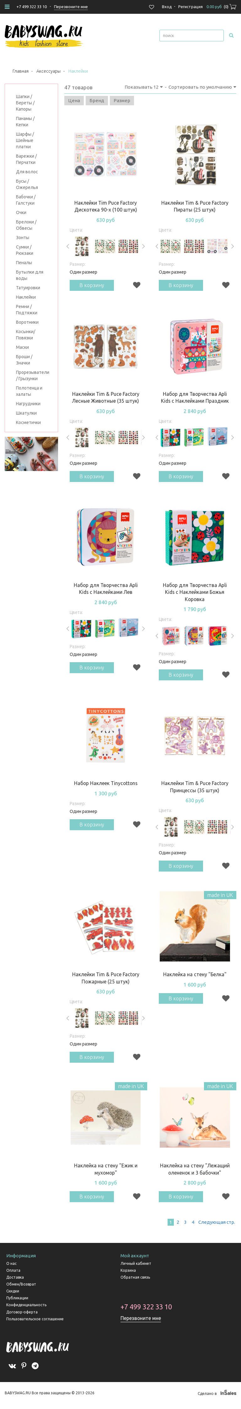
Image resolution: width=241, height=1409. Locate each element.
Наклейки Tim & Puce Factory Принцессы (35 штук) (195, 789)
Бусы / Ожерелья (27, 184)
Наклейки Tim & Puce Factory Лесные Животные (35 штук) (106, 398)
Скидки (12, 1295)
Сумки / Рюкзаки (24, 250)
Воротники (27, 322)
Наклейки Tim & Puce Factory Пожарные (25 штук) (106, 980)
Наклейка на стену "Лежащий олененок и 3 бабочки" (195, 1172)
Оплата (13, 1275)
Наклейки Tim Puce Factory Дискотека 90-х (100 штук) (105, 206)
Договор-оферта (22, 1316)
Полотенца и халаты (29, 391)
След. (216, 1226)
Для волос (27, 171)
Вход (167, 6)
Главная (21, 71)
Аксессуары (48, 71)
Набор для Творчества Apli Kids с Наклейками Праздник (194, 398)
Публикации (17, 1303)
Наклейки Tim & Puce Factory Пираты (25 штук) (195, 206)
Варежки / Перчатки (26, 159)
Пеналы (24, 262)
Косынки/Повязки (25, 334)
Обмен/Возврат (21, 1288)
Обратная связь (135, 1282)
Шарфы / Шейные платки (25, 140)
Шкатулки (26, 413)
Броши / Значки (24, 359)
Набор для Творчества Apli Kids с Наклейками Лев (105, 590)
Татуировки (28, 287)
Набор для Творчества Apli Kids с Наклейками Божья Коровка (195, 594)
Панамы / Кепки (25, 121)
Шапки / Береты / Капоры (25, 103)
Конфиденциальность (26, 1309)
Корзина (128, 1275)
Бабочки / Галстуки (25, 200)
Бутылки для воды (29, 275)
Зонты (22, 237)
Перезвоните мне (141, 1322)
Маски (22, 347)
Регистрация (190, 6)
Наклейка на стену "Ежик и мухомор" (105, 1172)
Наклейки (26, 297)
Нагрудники (28, 403)
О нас (11, 1268)
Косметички (28, 422)
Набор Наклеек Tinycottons (105, 785)
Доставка (15, 1282)
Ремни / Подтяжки (26, 309)
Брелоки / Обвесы (26, 225)
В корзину (92, 285)
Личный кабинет (135, 1268)
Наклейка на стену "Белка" (195, 977)
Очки (21, 212)
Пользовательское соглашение (35, 1323)
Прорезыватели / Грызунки (31, 375)
